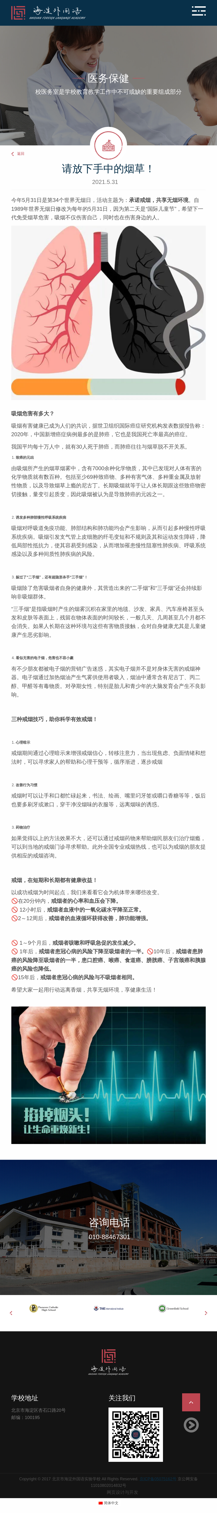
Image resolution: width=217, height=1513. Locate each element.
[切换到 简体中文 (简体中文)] (108, 1503)
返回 (20, 154)
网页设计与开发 (122, 1492)
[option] (43, 1308)
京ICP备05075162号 (158, 1479)
